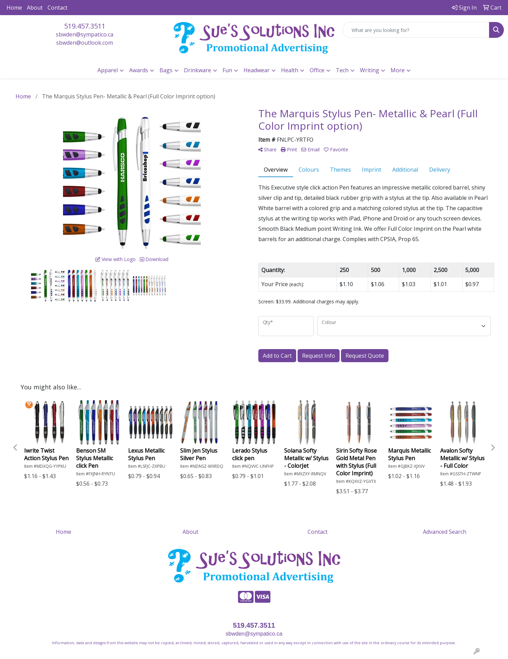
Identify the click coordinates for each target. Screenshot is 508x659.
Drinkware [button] (197, 70)
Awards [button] (138, 70)
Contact (58, 7)
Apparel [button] (107, 70)
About (35, 7)
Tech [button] (342, 70)
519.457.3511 (84, 26)
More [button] (398, 70)
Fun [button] (227, 70)
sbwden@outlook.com (84, 42)
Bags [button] (166, 70)
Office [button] (317, 70)
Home (14, 7)
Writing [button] (369, 70)
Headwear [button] (256, 70)
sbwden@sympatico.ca (84, 34)
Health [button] (289, 70)
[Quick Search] (416, 30)
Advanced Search (444, 532)
